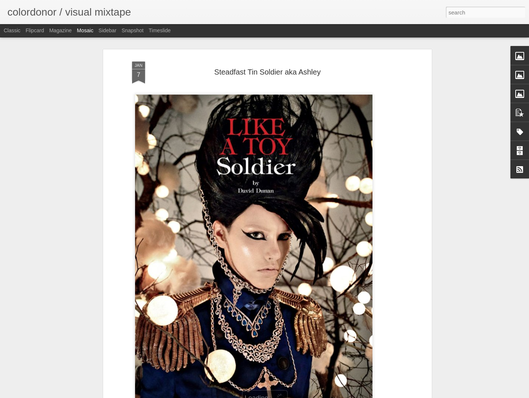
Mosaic (85, 30)
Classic (12, 30)
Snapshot (133, 30)
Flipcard (35, 30)
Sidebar (107, 30)
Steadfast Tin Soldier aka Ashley (267, 72)
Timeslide (160, 30)
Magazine (60, 30)
